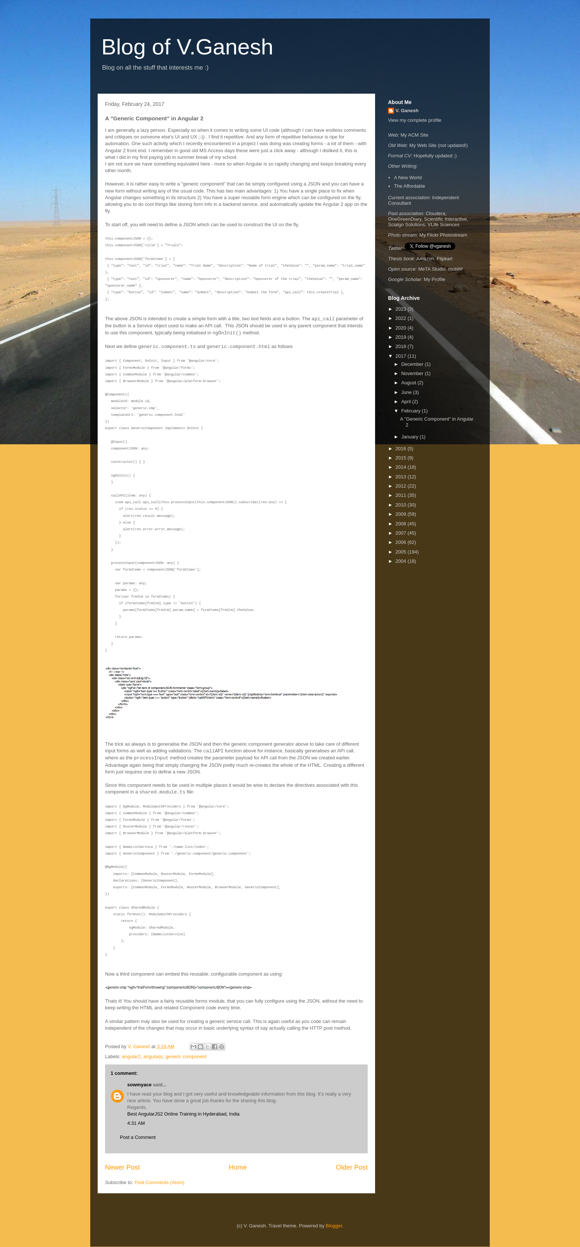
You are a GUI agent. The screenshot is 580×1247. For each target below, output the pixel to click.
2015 (401, 458)
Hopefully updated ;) (435, 155)
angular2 (131, 1056)
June (407, 392)
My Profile (434, 279)
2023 (401, 309)
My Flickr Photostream (443, 235)
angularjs (153, 1056)
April (406, 401)
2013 (401, 476)
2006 (401, 542)
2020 (401, 328)
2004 (401, 561)
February (411, 411)
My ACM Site (414, 135)
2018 (401, 346)
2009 (401, 514)
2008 (401, 523)
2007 (401, 533)
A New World (408, 177)
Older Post (352, 1167)
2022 (401, 318)
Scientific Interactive (445, 219)
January (410, 436)
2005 (401, 552)
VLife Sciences (443, 224)
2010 (401, 505)
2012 (401, 486)
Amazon (425, 258)
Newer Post (122, 1167)
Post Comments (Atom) (160, 1182)
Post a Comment (138, 1137)
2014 (401, 467)
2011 (401, 495)
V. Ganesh (406, 110)
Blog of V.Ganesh (187, 46)
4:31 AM (136, 1123)
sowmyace (139, 1084)
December (413, 364)
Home (238, 1167)
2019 (401, 337)
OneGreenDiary (404, 219)
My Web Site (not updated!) (438, 145)
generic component (185, 1056)
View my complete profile (414, 120)
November (413, 373)
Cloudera (435, 213)
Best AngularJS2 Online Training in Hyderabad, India (183, 1114)
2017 (401, 356)
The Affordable (409, 186)
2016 (401, 448)
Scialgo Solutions (406, 224)
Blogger (334, 1225)
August (409, 382)
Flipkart (445, 258)
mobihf (455, 269)
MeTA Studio (431, 269)
